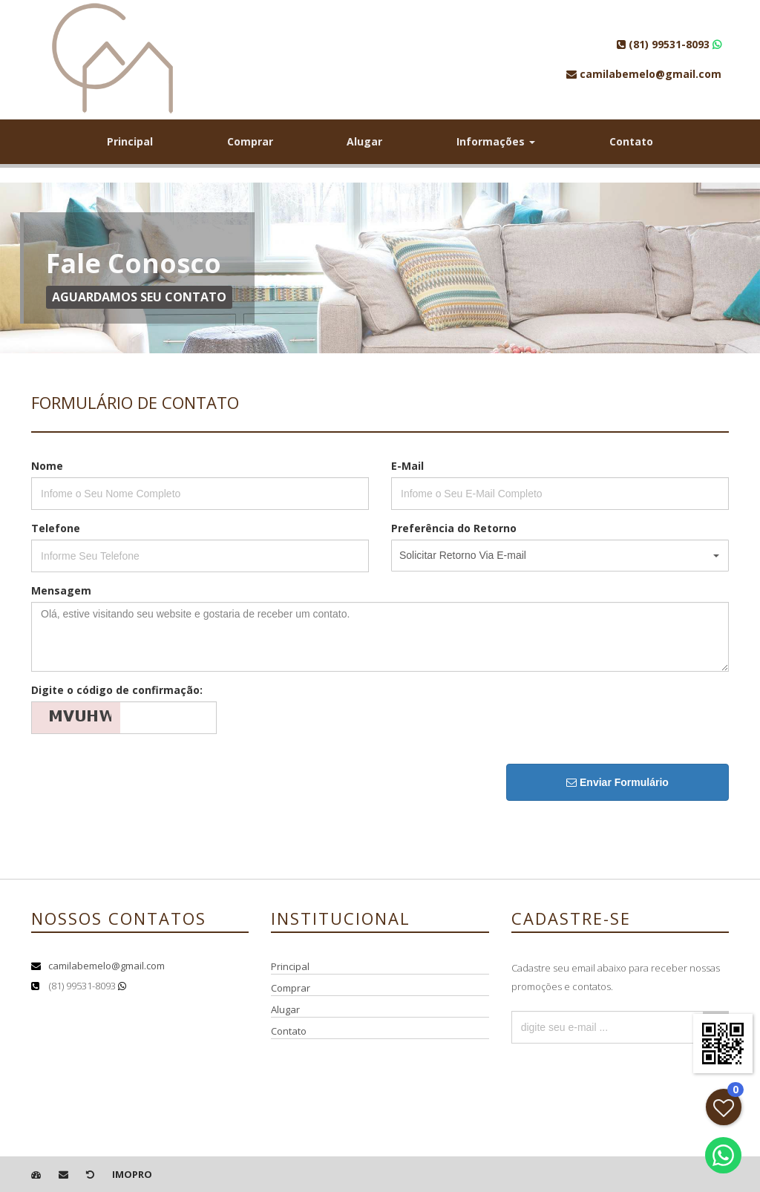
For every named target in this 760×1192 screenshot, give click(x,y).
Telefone (55, 528)
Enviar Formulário (617, 782)
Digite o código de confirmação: (117, 690)
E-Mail (407, 466)
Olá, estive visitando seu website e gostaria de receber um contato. (380, 637)
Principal (130, 141)
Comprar (250, 141)
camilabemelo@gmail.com (106, 965)
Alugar (364, 141)
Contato (631, 141)
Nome (47, 466)
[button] (560, 556)
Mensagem (61, 590)
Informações (495, 141)
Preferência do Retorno (454, 528)
